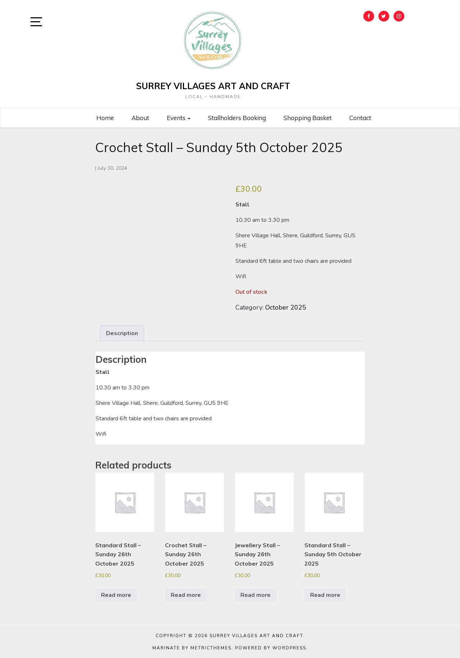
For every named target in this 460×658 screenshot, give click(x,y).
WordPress (289, 648)
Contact (360, 118)
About (140, 118)
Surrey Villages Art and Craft (213, 86)
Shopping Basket (308, 118)
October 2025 (285, 307)
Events (178, 118)
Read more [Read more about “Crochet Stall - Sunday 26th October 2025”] (186, 595)
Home (105, 118)
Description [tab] (122, 333)
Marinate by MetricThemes (191, 648)
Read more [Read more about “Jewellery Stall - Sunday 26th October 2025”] (255, 595)
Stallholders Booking (237, 118)
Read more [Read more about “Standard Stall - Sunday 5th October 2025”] (325, 595)
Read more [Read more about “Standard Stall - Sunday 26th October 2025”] (116, 595)
